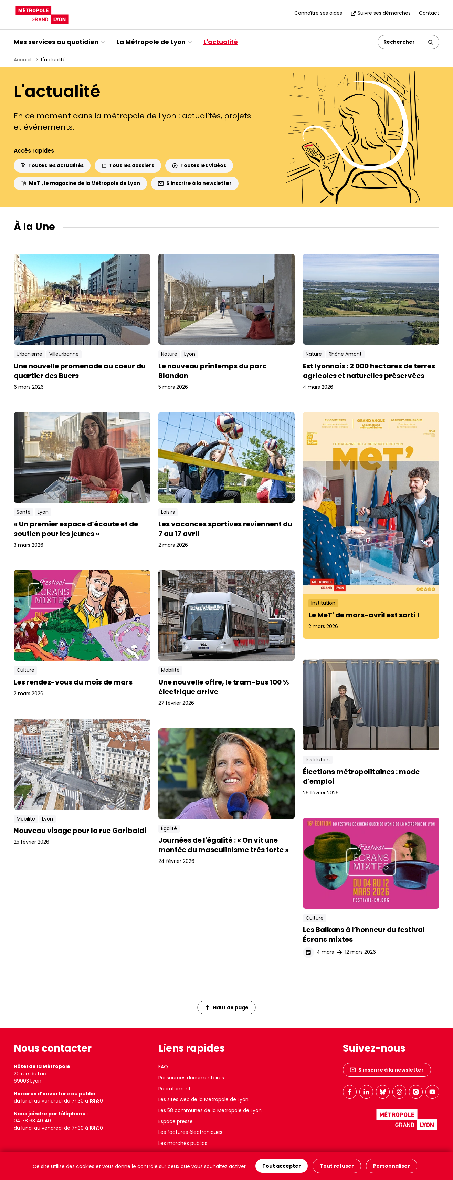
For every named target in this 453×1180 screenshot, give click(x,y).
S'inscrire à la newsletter (195, 183)
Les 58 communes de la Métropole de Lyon (210, 1110)
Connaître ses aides (318, 13)
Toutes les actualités (52, 165)
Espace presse (175, 1121)
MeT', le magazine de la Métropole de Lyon (80, 183)
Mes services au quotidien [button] (59, 42)
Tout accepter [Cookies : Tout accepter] (281, 1165)
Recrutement (174, 1088)
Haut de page (227, 1007)
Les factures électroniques (190, 1132)
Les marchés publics (182, 1143)
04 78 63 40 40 (32, 1120)
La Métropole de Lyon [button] (154, 42)
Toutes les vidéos (199, 165)
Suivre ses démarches (380, 13)
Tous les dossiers (128, 165)
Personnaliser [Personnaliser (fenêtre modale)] (391, 1165)
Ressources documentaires (191, 1077)
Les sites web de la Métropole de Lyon (203, 1099)
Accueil (22, 59)
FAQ (163, 1066)
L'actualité (220, 42)
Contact (429, 13)
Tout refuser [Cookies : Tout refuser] (337, 1165)
